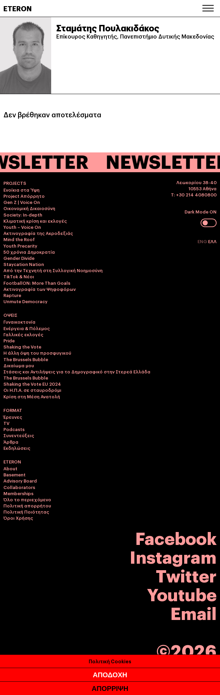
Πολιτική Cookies (110, 662)
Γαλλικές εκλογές (23, 334)
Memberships (18, 493)
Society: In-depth (22, 214)
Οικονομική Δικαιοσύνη (29, 208)
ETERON (17, 8)
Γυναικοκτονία (19, 322)
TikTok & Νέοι (18, 276)
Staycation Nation (23, 264)
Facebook (176, 537)
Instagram (173, 556)
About (10, 468)
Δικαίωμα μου (18, 365)
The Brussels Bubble (25, 359)
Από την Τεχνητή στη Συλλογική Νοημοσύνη (53, 270)
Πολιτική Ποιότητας (26, 511)
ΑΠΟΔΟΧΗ (110, 675)
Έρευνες (12, 417)
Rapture (12, 295)
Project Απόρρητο (24, 196)
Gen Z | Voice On (21, 202)
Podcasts (14, 429)
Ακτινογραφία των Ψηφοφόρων (39, 289)
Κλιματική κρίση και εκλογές (35, 221)
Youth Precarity (20, 245)
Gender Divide (18, 258)
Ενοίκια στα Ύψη (21, 190)
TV (6, 423)
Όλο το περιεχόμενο (27, 499)
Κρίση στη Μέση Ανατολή (31, 396)
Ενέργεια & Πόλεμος (26, 328)
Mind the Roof (19, 239)
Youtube (182, 593)
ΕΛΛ (212, 241)
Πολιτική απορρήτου (27, 505)
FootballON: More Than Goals (36, 283)
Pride (9, 340)
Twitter (186, 575)
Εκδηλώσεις (16, 448)
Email (194, 612)
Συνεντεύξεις (18, 435)
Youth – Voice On (22, 227)
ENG (202, 241)
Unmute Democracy (25, 301)
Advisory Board (20, 480)
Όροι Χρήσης (18, 518)
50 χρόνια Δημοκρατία (29, 252)
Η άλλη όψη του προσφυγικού (37, 353)
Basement (14, 474)
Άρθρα (10, 442)
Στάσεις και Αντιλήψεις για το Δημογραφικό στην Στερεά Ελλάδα (76, 371)
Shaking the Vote (22, 346)
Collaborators (19, 487)
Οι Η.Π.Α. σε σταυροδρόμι (32, 390)
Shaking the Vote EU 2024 (32, 384)
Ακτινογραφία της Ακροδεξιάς (38, 233)
